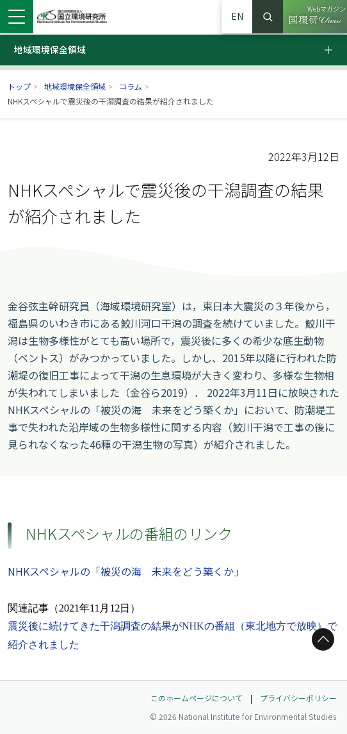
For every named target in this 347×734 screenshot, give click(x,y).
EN (237, 16)
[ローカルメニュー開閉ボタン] (335, 50)
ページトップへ (320, 639)
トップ (19, 86)
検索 (267, 16)
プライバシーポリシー (298, 697)
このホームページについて (196, 697)
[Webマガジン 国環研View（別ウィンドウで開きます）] (315, 16)
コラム (130, 86)
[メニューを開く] (16, 16)
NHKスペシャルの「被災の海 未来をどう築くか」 (126, 571)
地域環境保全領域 (75, 86)
